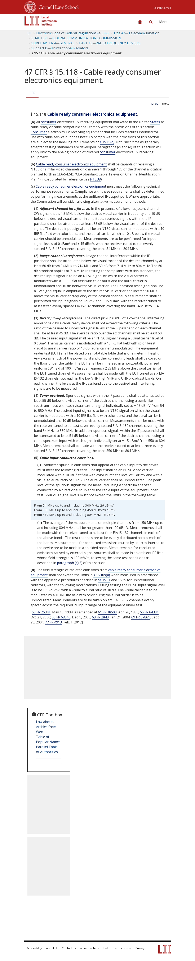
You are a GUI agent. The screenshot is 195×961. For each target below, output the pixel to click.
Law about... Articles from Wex (46, 726)
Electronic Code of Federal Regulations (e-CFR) (72, 33)
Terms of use (122, 948)
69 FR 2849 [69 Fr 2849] (100, 617)
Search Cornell (162, 8)
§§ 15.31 (104, 580)
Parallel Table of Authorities (47, 749)
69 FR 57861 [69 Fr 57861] (140, 617)
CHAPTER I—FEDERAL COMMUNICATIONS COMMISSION (76, 38)
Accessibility (34, 948)
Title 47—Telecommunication (136, 33)
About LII (52, 948)
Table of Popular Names (48, 739)
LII (29, 33)
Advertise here (89, 948)
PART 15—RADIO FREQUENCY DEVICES (109, 43)
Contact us (69, 948)
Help (106, 948)
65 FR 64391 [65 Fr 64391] (149, 612)
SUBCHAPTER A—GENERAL (52, 43)
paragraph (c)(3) (69, 562)
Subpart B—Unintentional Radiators (59, 48)
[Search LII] (151, 22)
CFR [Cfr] (32, 93)
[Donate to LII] (140, 22)
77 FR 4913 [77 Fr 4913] (53, 622)
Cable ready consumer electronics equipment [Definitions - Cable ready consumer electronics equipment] (92, 114)
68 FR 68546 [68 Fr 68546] (61, 617)
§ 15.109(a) (101, 575)
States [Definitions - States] (155, 122)
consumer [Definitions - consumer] (48, 122)
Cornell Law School (57, 6)
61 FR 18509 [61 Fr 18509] (107, 612)
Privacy (140, 948)
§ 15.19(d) (107, 142)
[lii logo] (41, 21)
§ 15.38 (95, 179)
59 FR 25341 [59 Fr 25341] (41, 612)
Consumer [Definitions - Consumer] (39, 132)
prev (154, 103)
